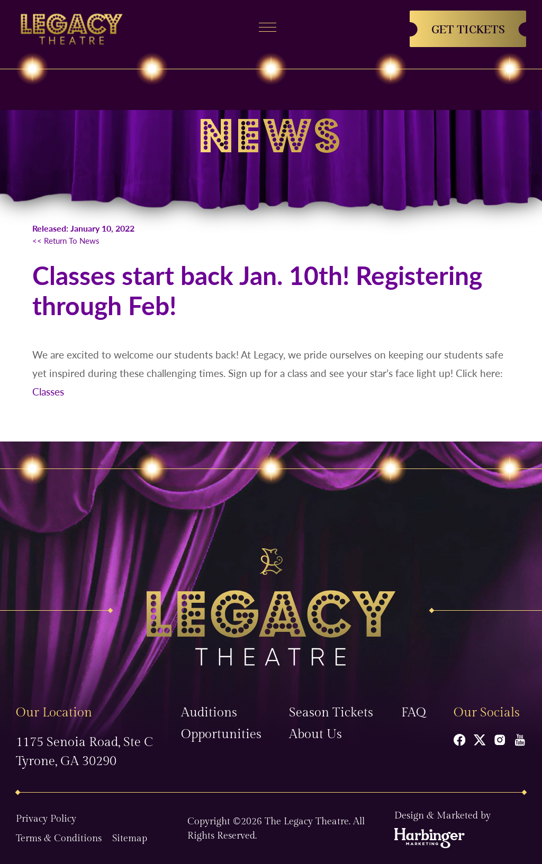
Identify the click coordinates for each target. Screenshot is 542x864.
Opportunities (221, 734)
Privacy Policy (46, 818)
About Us (315, 734)
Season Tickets (331, 712)
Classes (48, 391)
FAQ (413, 712)
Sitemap (129, 838)
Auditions (209, 712)
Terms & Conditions (59, 838)
